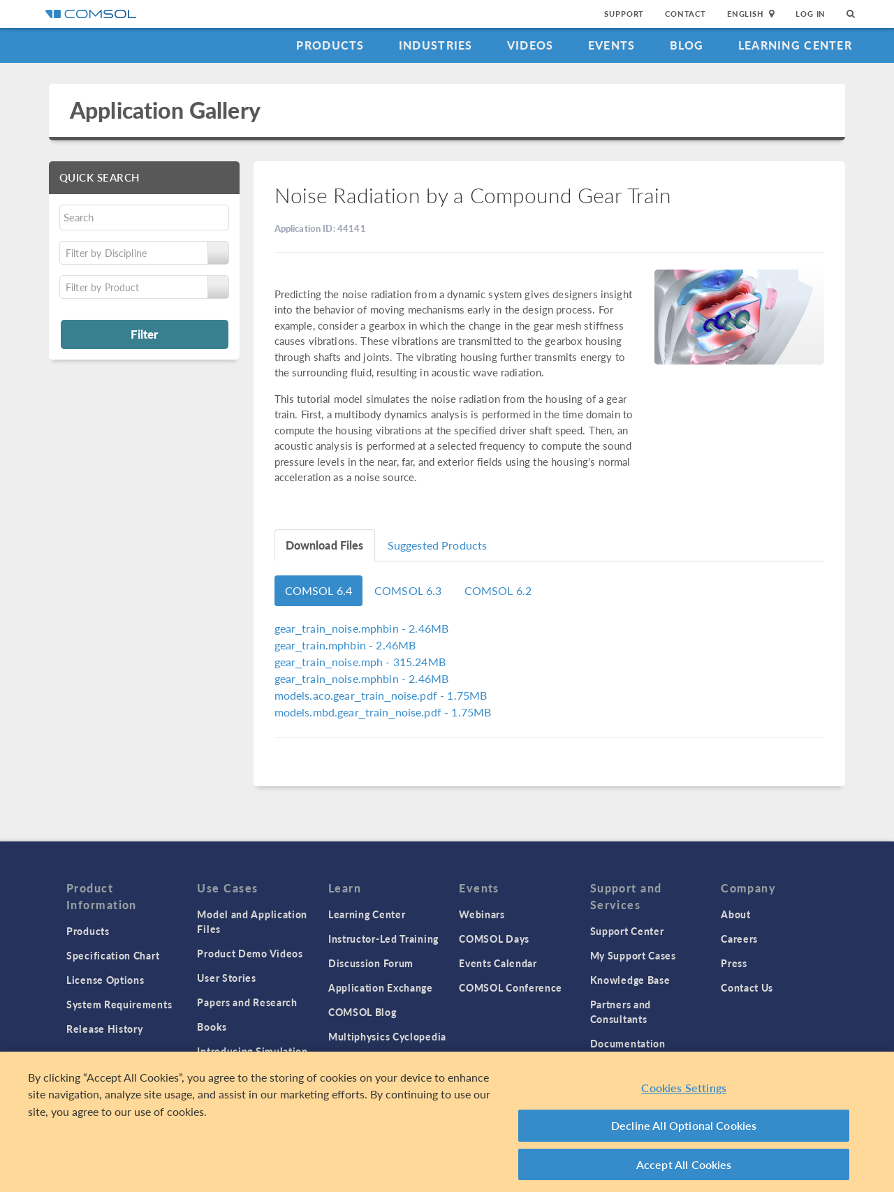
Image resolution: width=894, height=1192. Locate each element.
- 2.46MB (361, 628)
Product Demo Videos (249, 953)
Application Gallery (165, 110)
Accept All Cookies (684, 1169)
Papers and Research (247, 1002)
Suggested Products (438, 545)
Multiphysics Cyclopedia (387, 1036)
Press (734, 963)
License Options (105, 980)
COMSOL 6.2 (498, 590)
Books (212, 1026)
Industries (436, 45)
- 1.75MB (381, 695)
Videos (530, 45)
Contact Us (747, 987)
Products (330, 45)
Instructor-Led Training (383, 938)
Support (624, 13)
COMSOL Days (494, 938)
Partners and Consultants (620, 1011)
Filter (144, 333)
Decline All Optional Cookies (684, 1130)
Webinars (482, 914)
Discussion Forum (370, 963)
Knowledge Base (630, 980)
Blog (687, 45)
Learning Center (795, 45)
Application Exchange (380, 987)
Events (612, 45)
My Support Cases (633, 955)
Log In (811, 13)
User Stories (226, 978)
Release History (104, 1029)
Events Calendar (498, 963)
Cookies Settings (683, 1092)
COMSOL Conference (510, 987)
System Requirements (119, 1004)
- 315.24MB (360, 662)
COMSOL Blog (362, 1012)
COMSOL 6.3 (408, 590)
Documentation (628, 1043)
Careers (739, 938)
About (736, 914)
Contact (685, 13)
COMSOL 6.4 (319, 590)
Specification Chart (112, 955)
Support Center (627, 931)
